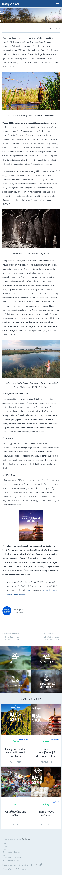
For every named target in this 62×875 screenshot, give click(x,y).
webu (30, 590)
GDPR (4, 854)
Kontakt (5, 849)
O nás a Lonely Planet (11, 857)
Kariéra (5, 846)
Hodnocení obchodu (11, 860)
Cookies (5, 843)
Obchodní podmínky (11, 852)
